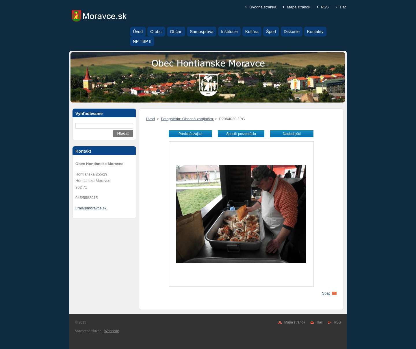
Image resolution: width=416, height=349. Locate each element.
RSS (325, 7)
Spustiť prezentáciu (241, 134)
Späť (326, 293)
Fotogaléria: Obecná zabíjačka (187, 119)
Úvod (150, 119)
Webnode (111, 331)
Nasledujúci (292, 134)
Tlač (343, 7)
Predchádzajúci (190, 134)
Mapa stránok (298, 7)
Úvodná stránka (262, 7)
